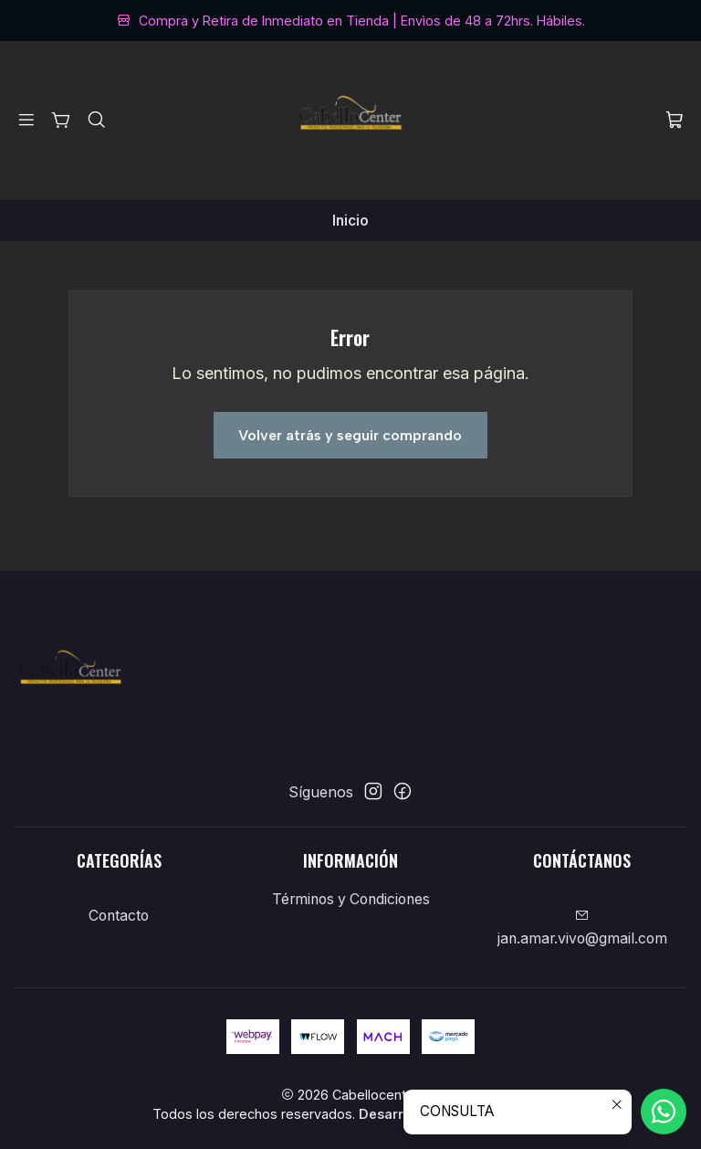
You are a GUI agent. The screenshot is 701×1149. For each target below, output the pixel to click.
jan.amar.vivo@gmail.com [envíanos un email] (582, 928)
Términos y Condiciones (351, 899)
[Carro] (674, 121)
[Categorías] (61, 120)
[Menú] (27, 120)
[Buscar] (96, 120)
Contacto (119, 915)
